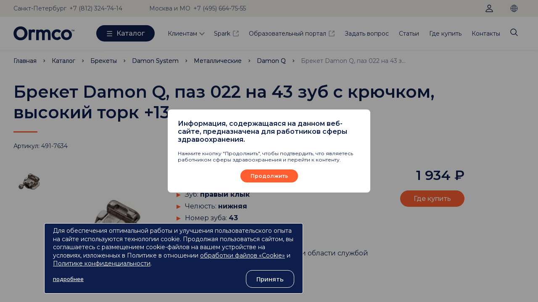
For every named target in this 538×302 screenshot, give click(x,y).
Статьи (409, 33)
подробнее (68, 279)
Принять (270, 279)
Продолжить (269, 176)
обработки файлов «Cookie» (242, 255)
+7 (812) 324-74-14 (95, 8)
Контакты (486, 33)
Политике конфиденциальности (101, 263)
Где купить (445, 33)
